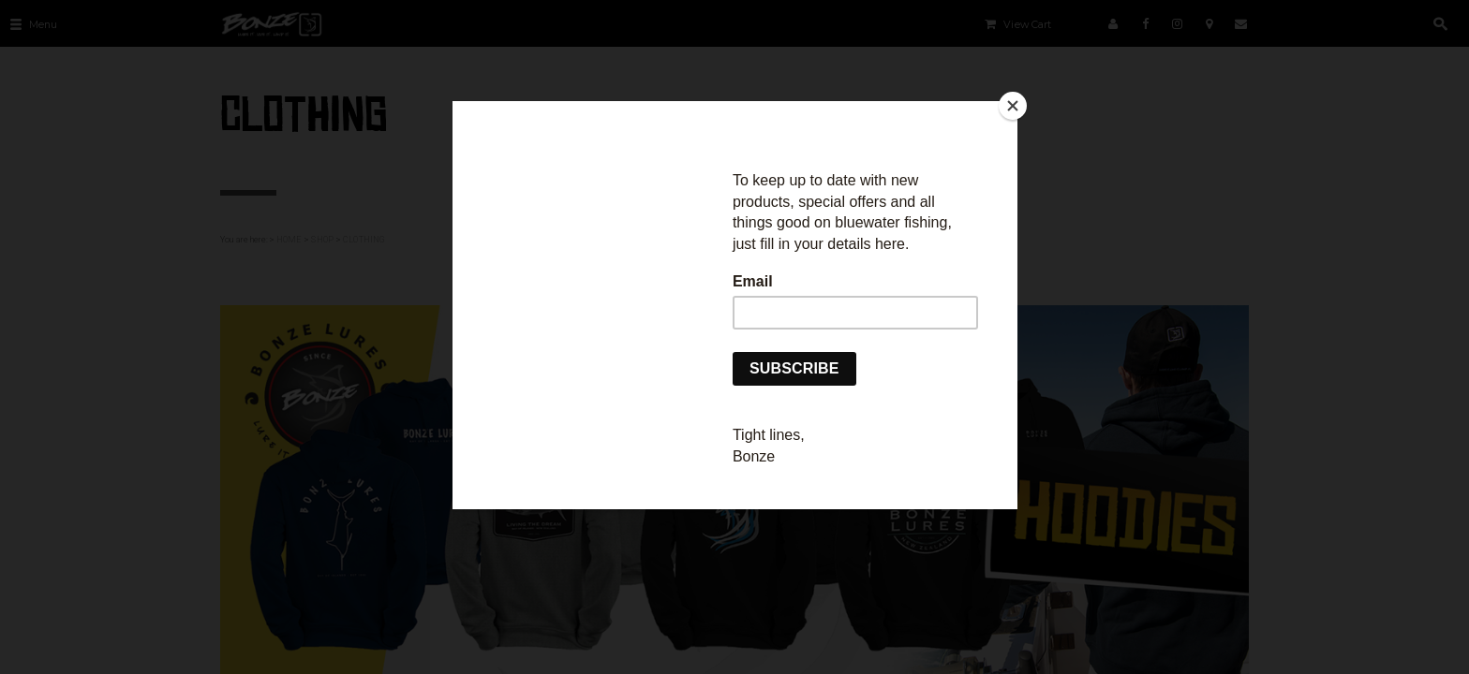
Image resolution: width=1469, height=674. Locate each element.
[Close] (1013, 106)
